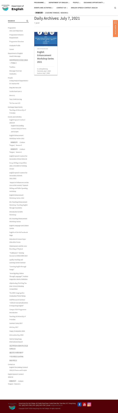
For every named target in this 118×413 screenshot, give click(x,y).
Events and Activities (15, 127)
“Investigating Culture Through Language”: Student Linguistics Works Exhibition (18, 286)
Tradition (12, 77)
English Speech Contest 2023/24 (17, 131)
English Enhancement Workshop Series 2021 (16, 206)
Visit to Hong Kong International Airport (16, 350)
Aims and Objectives (16, 41)
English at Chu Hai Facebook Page (18, 244)
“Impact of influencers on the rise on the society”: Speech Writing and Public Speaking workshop (19, 197)
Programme (12, 38)
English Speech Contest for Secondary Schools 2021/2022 (18, 186)
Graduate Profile (14, 56)
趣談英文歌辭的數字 (16, 363)
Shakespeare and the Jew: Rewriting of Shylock (18, 257)
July (19, 21)
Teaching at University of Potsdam (17, 121)
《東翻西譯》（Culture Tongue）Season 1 (17, 160)
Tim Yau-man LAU (14, 113)
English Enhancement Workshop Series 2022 (16, 147)
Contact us (11, 375)
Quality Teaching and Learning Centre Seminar (17, 271)
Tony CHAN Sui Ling (15, 109)
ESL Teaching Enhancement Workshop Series (18, 230)
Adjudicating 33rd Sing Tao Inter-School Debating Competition (18, 296)
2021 (14, 21)
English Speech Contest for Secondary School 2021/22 (18, 167)
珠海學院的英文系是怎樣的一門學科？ (18, 71)
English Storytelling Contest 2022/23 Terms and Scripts (18, 139)
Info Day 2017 (13, 337)
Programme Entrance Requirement (16, 46)
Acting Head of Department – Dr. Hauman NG (19, 92)
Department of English (15, 63)
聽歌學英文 (13, 371)
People (10, 88)
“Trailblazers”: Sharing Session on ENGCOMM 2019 (18, 264)
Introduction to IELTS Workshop (16, 223)
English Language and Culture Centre (19, 237)
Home (10, 21)
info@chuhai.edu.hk (56, 405)
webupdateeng (43, 79)
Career (11, 60)
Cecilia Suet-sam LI (15, 102)
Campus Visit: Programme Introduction (17, 321)
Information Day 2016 (16, 345)
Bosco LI (12, 106)
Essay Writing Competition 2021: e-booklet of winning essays (18, 176)
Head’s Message (14, 66)
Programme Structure (16, 52)
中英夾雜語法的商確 (16, 367)
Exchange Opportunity (15, 117)
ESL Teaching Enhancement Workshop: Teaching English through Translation (18, 215)
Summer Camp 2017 (15, 333)
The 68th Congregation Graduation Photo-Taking (17, 304)
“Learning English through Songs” (17, 278)
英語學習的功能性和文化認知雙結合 (18, 357)
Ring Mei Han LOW (15, 98)
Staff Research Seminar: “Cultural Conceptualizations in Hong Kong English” (18, 313)
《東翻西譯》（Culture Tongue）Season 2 (17, 154)
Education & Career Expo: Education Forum (17, 250)
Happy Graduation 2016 (17, 341)
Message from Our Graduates (15, 82)
